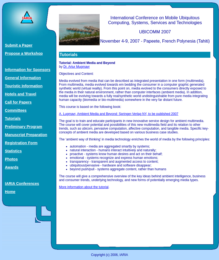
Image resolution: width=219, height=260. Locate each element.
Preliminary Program (23, 126)
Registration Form (21, 143)
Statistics (13, 151)
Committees (16, 110)
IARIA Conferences (22, 183)
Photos (11, 159)
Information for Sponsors (27, 70)
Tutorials (13, 118)
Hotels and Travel (20, 94)
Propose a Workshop (24, 53)
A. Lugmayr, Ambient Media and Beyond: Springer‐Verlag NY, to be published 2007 (118, 114)
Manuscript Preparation (26, 135)
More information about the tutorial (84, 187)
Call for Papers (18, 102)
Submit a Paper (18, 45)
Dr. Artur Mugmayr (76, 67)
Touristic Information (24, 86)
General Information (23, 78)
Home (10, 192)
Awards (11, 167)
